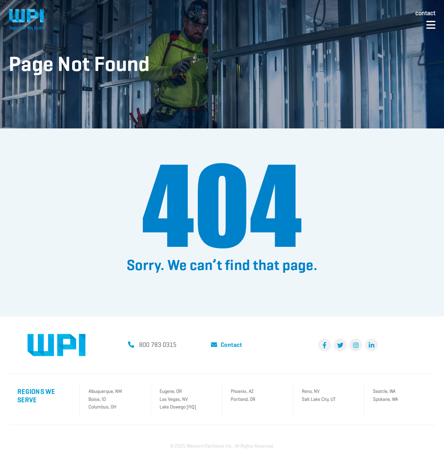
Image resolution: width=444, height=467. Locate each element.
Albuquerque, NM (105, 391)
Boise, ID (97, 399)
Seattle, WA (384, 391)
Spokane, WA (385, 399)
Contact (425, 13)
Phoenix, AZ (242, 391)
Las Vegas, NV (174, 399)
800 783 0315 (158, 345)
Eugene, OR (171, 391)
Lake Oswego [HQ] (178, 407)
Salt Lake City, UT (319, 399)
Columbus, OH (102, 407)
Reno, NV (310, 391)
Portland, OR (243, 399)
